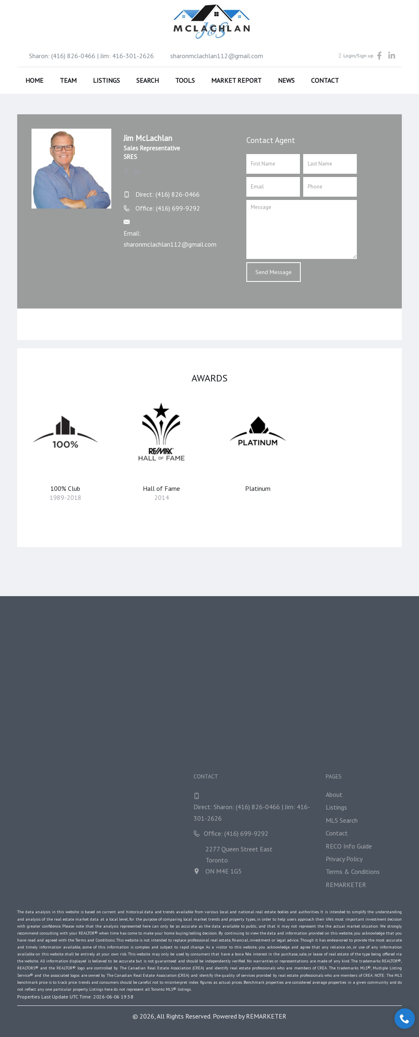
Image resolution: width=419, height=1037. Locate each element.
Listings (106, 80)
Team (68, 80)
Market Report (236, 80)
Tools (185, 80)
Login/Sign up (356, 55)
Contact (325, 80)
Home (34, 80)
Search (147, 80)
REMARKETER (266, 1016)
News (286, 80)
